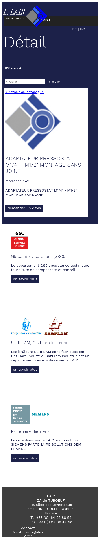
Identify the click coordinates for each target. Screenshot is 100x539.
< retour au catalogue (24, 92)
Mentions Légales (28, 532)
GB (82, 29)
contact (28, 528)
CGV (28, 536)
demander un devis (24, 208)
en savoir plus (25, 279)
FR (75, 29)
